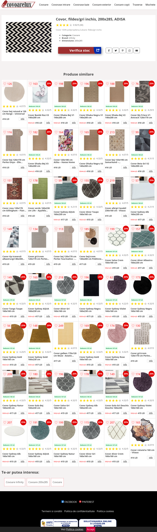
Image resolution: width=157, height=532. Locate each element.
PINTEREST (86, 502)
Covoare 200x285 (38, 482)
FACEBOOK (69, 502)
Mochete (150, 4)
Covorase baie (81, 4)
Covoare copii (121, 4)
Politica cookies (105, 511)
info (22, 118)
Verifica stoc (85, 50)
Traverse (137, 4)
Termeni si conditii (52, 511)
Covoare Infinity (14, 482)
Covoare (43, 4)
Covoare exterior (101, 4)
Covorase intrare (60, 4)
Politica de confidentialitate (79, 511)
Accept (91, 529)
